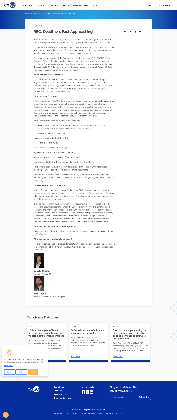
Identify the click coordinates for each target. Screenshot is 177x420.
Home (27, 13)
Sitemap (100, 414)
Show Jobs (26, 5)
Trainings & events (62, 398)
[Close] (45, 347)
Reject (21, 372)
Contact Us (109, 414)
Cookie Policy (58, 414)
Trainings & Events (59, 5)
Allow (33, 372)
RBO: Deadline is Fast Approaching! (61, 13)
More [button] (94, 5)
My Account (165, 5)
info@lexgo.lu (88, 387)
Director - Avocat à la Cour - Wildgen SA (50, 296)
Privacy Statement (88, 414)
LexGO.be (119, 414)
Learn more (8, 365)
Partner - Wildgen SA (42, 274)
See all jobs (59, 387)
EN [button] (149, 5)
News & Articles (80, 5)
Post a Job (41, 5)
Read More (75, 356)
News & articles (61, 394)
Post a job (58, 391)
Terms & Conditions (72, 414)
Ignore (10, 372)
